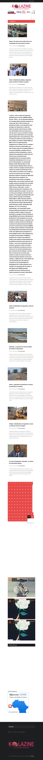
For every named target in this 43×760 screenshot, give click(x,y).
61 (20, 501)
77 (14, 507)
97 (20, 513)
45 (25, 495)
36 (25, 492)
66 (9, 504)
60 (17, 501)
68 (14, 504)
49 (11, 498)
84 (9, 510)
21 (9, 489)
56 (31, 498)
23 (14, 489)
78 (17, 507)
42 (17, 495)
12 (9, 486)
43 (20, 495)
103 (13, 516)
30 (9, 492)
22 (11, 489)
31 (11, 492)
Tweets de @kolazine (12, 691)
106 (22, 516)
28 (28, 489)
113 (19, 519)
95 (14, 513)
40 (11, 495)
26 (22, 489)
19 (28, 486)
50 (14, 498)
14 (14, 486)
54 (25, 498)
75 (9, 507)
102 (9, 516)
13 (11, 486)
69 (17, 504)
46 (28, 495)
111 (13, 519)
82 (28, 507)
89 (22, 510)
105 (19, 516)
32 (14, 492)
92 (31, 510)
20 (31, 486)
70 (20, 504)
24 (17, 489)
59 (14, 501)
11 (31, 483)
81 (25, 507)
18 (25, 486)
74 (31, 504)
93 (9, 513)
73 (28, 504)
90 (25, 510)
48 (9, 498)
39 (9, 495)
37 (28, 492)
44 (22, 495)
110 (9, 519)
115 (26, 519)
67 (11, 504)
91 (28, 510)
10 (28, 483)
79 (20, 507)
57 (9, 501)
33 (17, 492)
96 (17, 513)
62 (22, 501)
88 (20, 510)
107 (26, 516)
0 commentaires (21, 45)
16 (20, 486)
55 (28, 498)
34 (20, 492)
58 (11, 501)
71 (22, 504)
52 (20, 498)
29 (31, 489)
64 (28, 501)
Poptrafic (32, 756)
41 (14, 495)
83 (31, 507)
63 (25, 501)
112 (16, 519)
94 (11, 513)
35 (22, 492)
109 (32, 516)
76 (11, 507)
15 (17, 486)
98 (22, 513)
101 (32, 513)
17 (22, 486)
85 (11, 510)
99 (25, 513)
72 (25, 504)
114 (22, 519)
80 (22, 507)
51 (17, 498)
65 (31, 501)
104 (16, 516)
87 (17, 510)
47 (31, 495)
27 (25, 489)
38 (31, 492)
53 (22, 498)
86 (14, 510)
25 (20, 489)
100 (28, 513)
